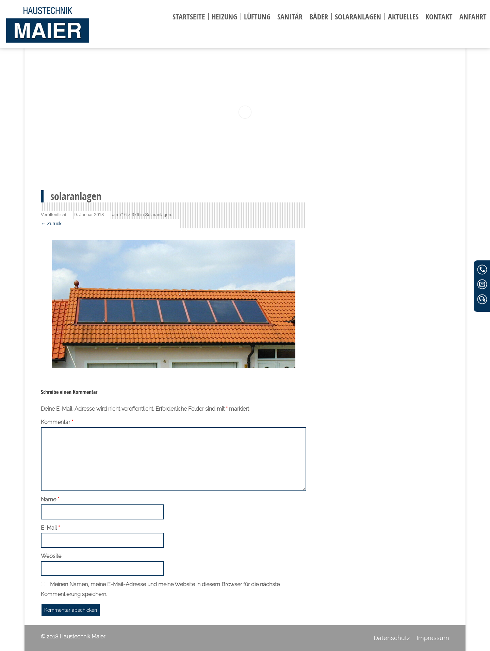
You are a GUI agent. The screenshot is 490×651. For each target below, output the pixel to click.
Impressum (433, 637)
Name (50, 499)
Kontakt (439, 17)
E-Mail (50, 527)
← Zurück (51, 223)
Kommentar (57, 422)
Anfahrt (473, 17)
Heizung (224, 17)
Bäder (318, 17)
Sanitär (290, 17)
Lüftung (257, 17)
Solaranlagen (358, 17)
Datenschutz (392, 637)
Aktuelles (403, 17)
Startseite (189, 17)
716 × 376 (129, 214)
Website (51, 556)
